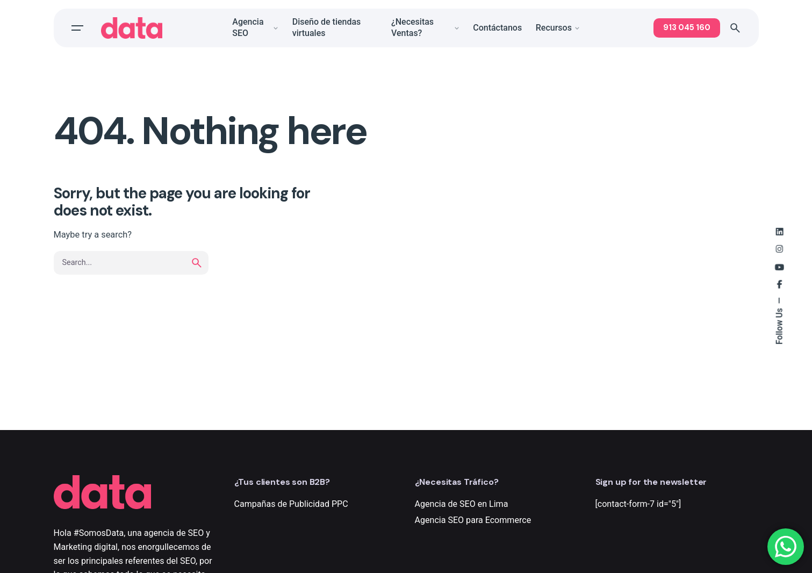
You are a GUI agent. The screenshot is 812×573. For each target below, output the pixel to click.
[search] (197, 263)
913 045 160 (686, 27)
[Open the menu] (77, 28)
